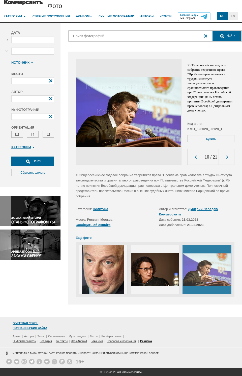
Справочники (56, 336)
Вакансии (97, 341)
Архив (16, 336)
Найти (32, 161)
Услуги (165, 16)
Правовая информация (121, 341)
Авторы (147, 16)
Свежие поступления (51, 16)
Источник (22, 62)
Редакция (46, 341)
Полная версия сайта (30, 327)
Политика (100, 209)
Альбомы (84, 16)
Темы (41, 336)
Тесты (94, 336)
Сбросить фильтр (32, 172)
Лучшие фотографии (116, 16)
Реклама (146, 341)
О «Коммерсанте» (24, 341)
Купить (211, 139)
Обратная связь (25, 323)
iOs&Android (79, 341)
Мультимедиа (77, 336)
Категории (13, 16)
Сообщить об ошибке (93, 225)
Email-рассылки (111, 336)
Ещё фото (84, 238)
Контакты (62, 341)
